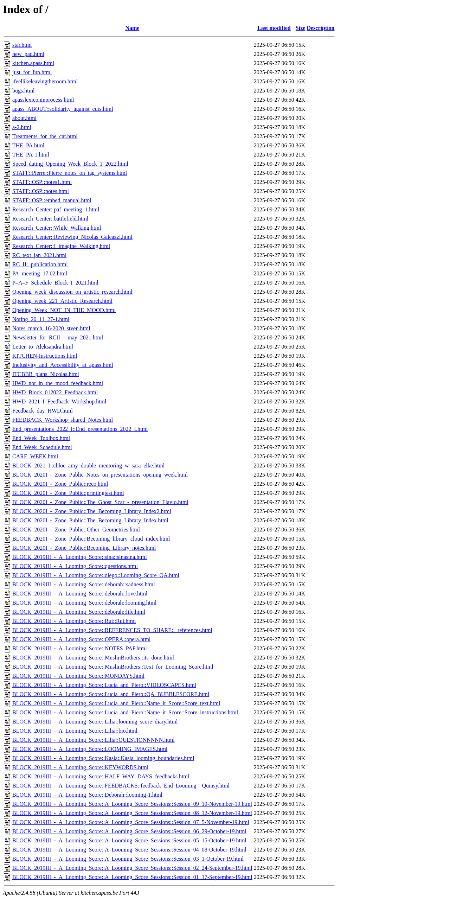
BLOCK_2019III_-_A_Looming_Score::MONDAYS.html (78, 676)
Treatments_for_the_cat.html (45, 136)
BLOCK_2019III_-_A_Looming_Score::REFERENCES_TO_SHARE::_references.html (112, 630)
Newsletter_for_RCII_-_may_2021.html (57, 337)
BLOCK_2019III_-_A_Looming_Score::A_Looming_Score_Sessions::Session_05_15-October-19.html (129, 840)
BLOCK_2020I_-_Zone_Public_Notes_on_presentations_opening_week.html (100, 475)
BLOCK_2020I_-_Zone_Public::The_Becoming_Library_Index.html (90, 520)
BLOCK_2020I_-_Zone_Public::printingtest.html (68, 493)
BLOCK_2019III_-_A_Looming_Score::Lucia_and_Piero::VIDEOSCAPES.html (104, 685)
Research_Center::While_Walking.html (56, 228)
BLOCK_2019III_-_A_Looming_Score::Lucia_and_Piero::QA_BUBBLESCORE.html (110, 694)
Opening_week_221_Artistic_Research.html (62, 301)
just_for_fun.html (32, 72)
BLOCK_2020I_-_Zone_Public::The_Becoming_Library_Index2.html (91, 511)
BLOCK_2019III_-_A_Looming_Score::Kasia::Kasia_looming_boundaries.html (103, 758)
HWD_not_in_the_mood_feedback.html (57, 383)
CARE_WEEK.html (35, 456)
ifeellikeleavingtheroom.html (45, 81)
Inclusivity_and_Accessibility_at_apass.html (62, 365)
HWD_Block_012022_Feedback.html (55, 392)
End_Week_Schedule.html (42, 447)
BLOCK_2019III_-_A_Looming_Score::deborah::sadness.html (83, 584)
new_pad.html (28, 54)
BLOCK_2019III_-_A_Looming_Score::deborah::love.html (79, 594)
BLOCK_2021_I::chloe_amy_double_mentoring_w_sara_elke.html (88, 465)
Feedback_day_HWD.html (42, 411)
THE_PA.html (28, 145)
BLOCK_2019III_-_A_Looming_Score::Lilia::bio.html (74, 731)
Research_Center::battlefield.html (50, 219)
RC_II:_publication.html (40, 264)
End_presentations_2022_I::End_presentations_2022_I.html (80, 429)
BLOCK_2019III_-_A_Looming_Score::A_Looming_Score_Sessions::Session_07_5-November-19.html (130, 822)
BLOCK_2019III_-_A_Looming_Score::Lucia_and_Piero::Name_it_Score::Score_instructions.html (125, 712)
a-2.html (21, 127)
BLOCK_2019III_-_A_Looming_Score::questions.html (75, 566)
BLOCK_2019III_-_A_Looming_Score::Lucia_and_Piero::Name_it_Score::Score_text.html (116, 703)
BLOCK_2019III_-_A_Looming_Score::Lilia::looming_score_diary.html (95, 722)
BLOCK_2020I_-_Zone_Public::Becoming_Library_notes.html (84, 548)
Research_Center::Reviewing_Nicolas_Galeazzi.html (72, 237)
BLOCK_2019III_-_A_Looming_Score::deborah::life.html (78, 612)
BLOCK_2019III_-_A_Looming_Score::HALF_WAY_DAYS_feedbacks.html (100, 776)
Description (320, 28)
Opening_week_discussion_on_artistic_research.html (72, 292)
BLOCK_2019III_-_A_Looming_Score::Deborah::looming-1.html (87, 795)
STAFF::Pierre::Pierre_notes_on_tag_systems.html (69, 173)
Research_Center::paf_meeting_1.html (55, 209)
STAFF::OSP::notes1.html (42, 182)
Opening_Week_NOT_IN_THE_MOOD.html (64, 310)
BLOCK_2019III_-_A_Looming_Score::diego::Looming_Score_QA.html (95, 575)
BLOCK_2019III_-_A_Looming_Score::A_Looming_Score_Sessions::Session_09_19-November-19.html (132, 804)
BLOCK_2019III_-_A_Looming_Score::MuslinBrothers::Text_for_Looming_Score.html (112, 667)
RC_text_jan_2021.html (39, 255)
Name (132, 28)
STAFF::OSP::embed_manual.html (51, 200)
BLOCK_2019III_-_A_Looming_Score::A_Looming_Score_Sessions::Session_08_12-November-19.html (132, 813)
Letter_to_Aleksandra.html (42, 347)
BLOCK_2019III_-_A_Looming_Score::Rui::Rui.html (74, 621)
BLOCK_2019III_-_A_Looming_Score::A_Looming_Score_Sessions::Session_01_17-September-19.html (132, 877)
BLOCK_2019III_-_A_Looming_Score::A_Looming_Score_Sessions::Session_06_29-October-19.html (129, 831)
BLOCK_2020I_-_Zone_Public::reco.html (60, 484)
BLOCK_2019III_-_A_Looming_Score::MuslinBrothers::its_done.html (93, 658)
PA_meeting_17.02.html (39, 273)
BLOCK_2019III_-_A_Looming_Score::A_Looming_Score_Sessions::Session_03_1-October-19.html (128, 859)
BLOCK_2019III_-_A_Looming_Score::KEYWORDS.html (80, 767)
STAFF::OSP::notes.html (40, 191)
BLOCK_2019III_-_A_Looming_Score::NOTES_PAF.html (79, 648)
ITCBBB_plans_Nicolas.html (45, 374)
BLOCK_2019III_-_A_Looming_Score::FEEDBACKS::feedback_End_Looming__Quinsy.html (121, 786)
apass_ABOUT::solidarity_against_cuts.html (62, 109)
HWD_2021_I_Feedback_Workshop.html (59, 401)
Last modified (274, 28)
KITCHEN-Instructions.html (44, 356)
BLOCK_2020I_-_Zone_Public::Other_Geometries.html (76, 530)
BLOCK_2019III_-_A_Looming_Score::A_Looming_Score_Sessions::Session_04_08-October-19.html (129, 850)
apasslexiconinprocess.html (43, 100)
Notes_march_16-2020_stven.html (51, 328)
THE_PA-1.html (30, 155)
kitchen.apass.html (33, 63)
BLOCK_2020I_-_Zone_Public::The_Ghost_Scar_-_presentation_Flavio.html (100, 502)
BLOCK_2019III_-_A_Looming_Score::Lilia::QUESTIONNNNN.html (93, 740)
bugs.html (23, 91)
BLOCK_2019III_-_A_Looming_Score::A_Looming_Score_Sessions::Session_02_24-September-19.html (132, 868)
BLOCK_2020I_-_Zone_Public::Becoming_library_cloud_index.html (91, 539)
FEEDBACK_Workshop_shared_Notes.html (62, 420)
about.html (24, 118)
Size (301, 28)
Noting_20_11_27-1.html (41, 319)
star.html (22, 45)
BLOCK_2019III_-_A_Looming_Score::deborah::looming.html (84, 603)
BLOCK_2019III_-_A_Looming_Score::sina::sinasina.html (79, 557)
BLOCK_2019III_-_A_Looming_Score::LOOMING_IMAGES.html (89, 749)
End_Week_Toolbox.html (41, 438)
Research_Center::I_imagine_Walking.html (61, 246)
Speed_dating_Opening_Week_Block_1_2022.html (70, 164)
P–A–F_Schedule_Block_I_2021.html (55, 283)
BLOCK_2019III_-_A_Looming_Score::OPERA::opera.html (81, 639)
